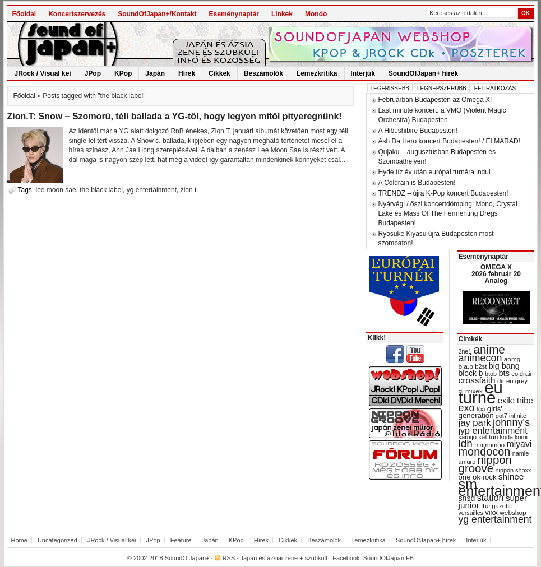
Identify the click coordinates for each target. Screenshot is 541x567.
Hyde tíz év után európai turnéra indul (434, 172)
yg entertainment (152, 190)
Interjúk (363, 73)
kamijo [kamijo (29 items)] (468, 437)
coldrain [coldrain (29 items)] (522, 373)
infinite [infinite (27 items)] (517, 415)
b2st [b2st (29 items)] (481, 366)
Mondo (316, 14)
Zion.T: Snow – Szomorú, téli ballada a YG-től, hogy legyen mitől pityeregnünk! (174, 116)
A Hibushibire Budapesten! (417, 130)
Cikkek (219, 73)
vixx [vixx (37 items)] (491, 512)
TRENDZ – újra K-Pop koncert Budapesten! (443, 193)
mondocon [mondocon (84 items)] (485, 451)
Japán (155, 73)
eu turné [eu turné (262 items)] (481, 392)
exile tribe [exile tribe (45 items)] (515, 400)
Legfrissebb (390, 88)
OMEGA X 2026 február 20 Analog (496, 274)
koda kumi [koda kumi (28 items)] (514, 437)
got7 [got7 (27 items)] (501, 415)
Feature (181, 540)
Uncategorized (57, 540)
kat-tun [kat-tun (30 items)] (488, 437)
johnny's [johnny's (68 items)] (511, 422)
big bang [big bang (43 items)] (504, 365)
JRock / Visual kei (43, 73)
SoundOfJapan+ (187, 558)
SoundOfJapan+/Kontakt (157, 14)
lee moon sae (56, 190)
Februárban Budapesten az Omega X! (435, 100)
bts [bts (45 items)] (504, 373)
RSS (229, 558)
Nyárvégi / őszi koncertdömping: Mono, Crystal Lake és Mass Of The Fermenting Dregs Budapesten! (447, 213)
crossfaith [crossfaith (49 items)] (477, 380)
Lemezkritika (317, 73)
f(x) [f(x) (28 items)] (481, 409)
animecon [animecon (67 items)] (480, 358)
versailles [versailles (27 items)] (471, 512)
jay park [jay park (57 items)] (475, 422)
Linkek (282, 14)
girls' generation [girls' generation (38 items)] (480, 412)
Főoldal (24, 14)
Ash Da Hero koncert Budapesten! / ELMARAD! (449, 141)
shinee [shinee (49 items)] (511, 476)
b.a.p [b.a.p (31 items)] (466, 366)
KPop (123, 73)
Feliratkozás (495, 88)
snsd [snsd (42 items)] (467, 498)
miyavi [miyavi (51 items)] (518, 444)
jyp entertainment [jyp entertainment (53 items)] (493, 430)
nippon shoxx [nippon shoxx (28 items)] (513, 470)
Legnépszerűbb (441, 88)
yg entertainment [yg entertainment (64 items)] (495, 519)
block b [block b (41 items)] (471, 373)
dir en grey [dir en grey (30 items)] (512, 381)
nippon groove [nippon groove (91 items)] (485, 464)
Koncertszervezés (76, 14)
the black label (101, 190)
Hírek (186, 73)
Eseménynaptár (234, 14)
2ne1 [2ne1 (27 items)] (465, 351)
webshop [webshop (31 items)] (513, 513)
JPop (93, 73)
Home (19, 540)
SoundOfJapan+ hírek (423, 73)
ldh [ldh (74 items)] (466, 443)
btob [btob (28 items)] (491, 373)
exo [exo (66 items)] (467, 407)
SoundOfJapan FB (388, 558)
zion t (189, 190)
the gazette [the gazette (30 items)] (497, 506)
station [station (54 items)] (490, 497)
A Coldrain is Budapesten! (417, 183)
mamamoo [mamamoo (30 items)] (489, 444)
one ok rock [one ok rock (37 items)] (478, 477)
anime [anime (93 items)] (489, 349)
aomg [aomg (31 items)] (512, 359)
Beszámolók (263, 73)
